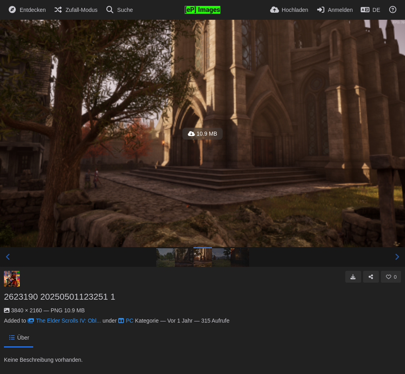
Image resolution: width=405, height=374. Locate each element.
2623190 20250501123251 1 (59, 297)
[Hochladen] (289, 10)
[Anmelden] (334, 10)
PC (125, 320)
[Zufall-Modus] (76, 10)
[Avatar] (12, 279)
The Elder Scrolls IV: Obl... (64, 320)
